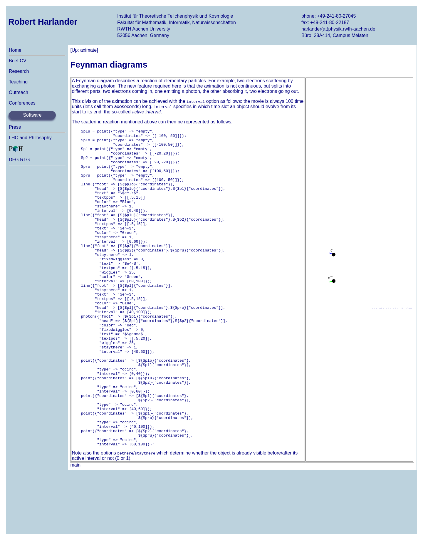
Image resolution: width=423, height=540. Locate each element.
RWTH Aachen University (143, 28)
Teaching (18, 81)
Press (15, 127)
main (75, 528)
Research (19, 71)
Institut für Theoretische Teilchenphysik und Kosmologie (175, 16)
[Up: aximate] (84, 50)
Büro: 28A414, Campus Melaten (334, 35)
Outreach (18, 92)
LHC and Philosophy (30, 137)
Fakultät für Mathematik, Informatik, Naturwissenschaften (176, 22)
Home (15, 50)
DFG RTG (19, 159)
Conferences (22, 102)
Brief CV (17, 60)
